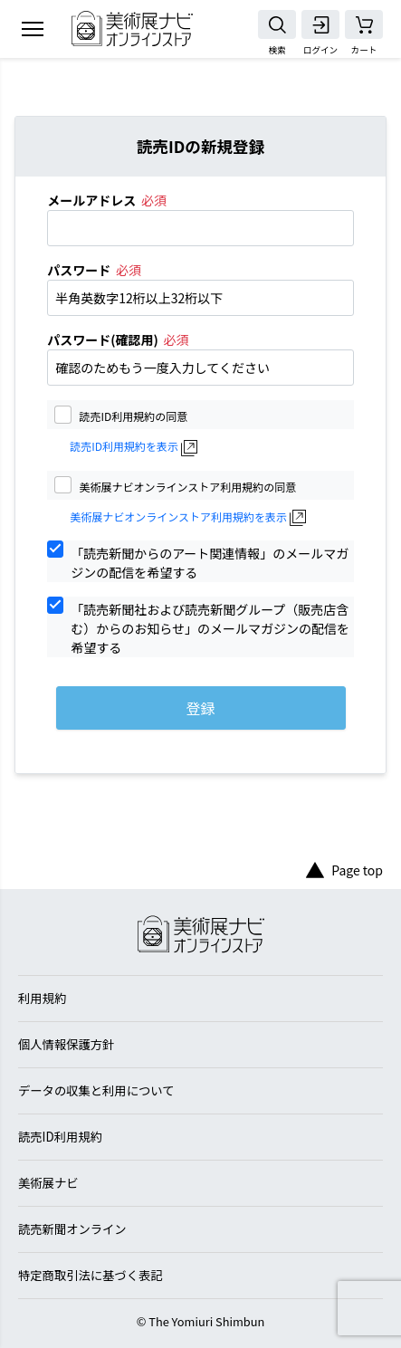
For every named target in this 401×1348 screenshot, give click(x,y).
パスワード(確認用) (102, 339)
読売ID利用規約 (60, 1136)
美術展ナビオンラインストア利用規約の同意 (187, 485)
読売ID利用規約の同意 (133, 415)
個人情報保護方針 (66, 1044)
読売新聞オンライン (72, 1229)
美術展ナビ (48, 1182)
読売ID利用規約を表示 (124, 446)
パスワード (78, 270)
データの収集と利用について (96, 1090)
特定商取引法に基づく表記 (90, 1275)
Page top (344, 870)
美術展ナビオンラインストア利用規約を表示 (178, 516)
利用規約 (42, 998)
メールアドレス (91, 200)
